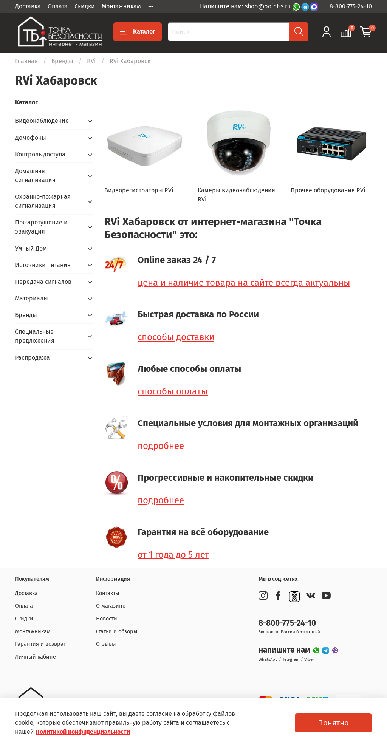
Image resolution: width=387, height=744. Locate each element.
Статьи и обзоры (117, 631)
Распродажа (32, 357)
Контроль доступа (40, 154)
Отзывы (106, 644)
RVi (91, 61)
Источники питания (43, 265)
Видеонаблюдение (42, 120)
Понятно (333, 722)
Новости (106, 619)
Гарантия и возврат (40, 644)
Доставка (28, 6)
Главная (26, 61)
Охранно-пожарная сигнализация (43, 201)
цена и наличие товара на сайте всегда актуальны (244, 282)
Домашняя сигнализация (35, 175)
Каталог (137, 32)
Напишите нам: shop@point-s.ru (246, 6)
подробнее (161, 446)
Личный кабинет (36, 657)
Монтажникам (121, 6)
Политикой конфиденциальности (83, 731)
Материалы (31, 298)
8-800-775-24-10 (351, 6)
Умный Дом (31, 248)
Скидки (84, 6)
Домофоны (30, 137)
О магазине (110, 606)
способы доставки (176, 337)
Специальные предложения (34, 336)
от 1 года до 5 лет (173, 554)
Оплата (58, 6)
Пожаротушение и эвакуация (41, 227)
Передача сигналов (43, 281)
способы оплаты (173, 391)
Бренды (62, 61)
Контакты (107, 593)
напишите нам (285, 650)
